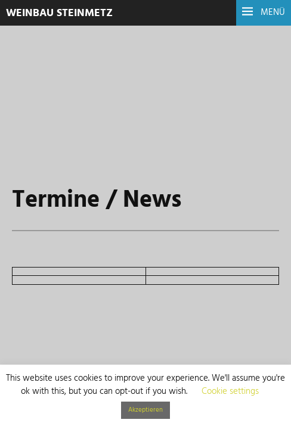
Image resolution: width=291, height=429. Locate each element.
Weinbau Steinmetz (59, 13)
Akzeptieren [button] (145, 410)
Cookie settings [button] (230, 391)
